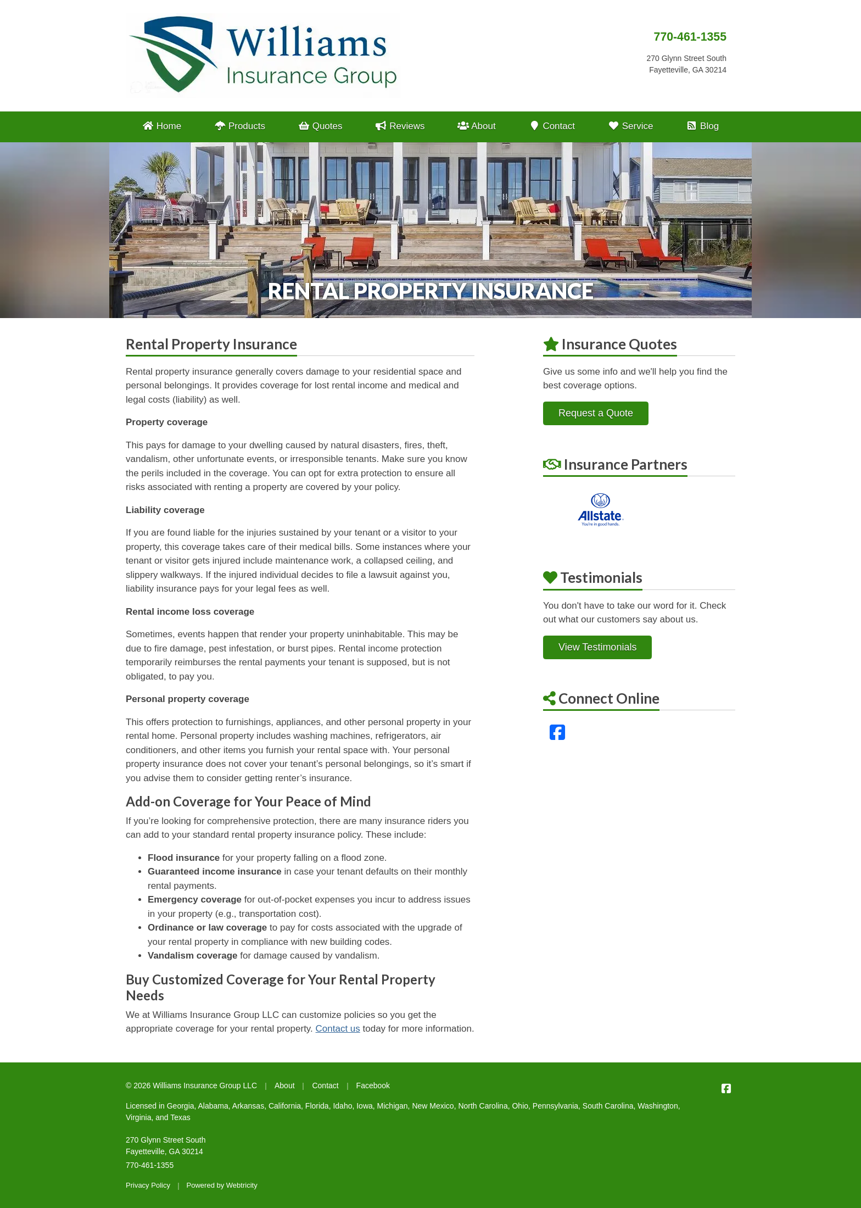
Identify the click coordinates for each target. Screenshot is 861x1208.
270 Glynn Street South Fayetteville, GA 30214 (166, 1145)
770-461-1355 (690, 36)
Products (239, 126)
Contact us (338, 1028)
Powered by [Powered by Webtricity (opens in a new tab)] (222, 1185)
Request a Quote (595, 413)
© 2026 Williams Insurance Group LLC (191, 1085)
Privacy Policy (148, 1185)
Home (161, 126)
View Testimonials (597, 647)
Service (630, 126)
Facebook (373, 1085)
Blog (702, 126)
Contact (551, 126)
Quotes (320, 126)
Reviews (399, 126)
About (476, 126)
